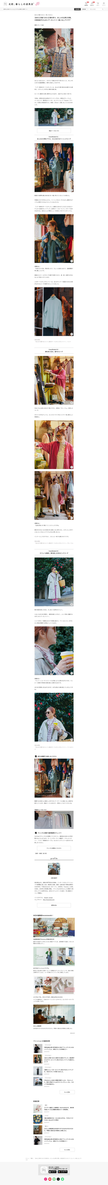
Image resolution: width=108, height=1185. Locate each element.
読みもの (92, 5)
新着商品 (86, 5)
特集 (32, 1158)
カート (98, 5)
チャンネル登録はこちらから (54, 848)
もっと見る (67, 1092)
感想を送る (54, 905)
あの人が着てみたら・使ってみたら (44, 15)
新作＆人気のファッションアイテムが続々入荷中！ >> (15, 9)
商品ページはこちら (54, 131)
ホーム (27, 1158)
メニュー (104, 5)
